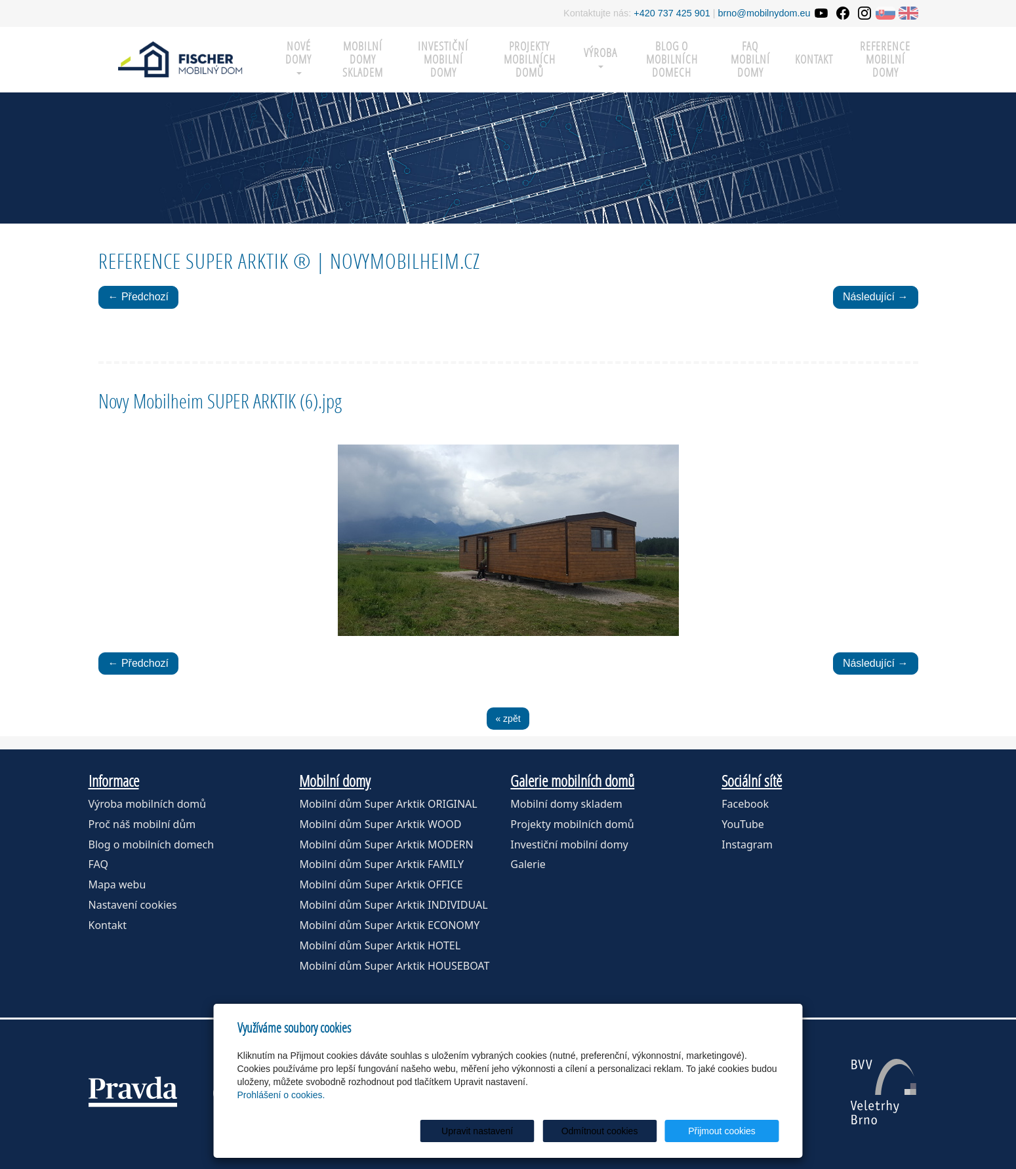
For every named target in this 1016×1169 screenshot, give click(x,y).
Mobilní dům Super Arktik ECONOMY (389, 925)
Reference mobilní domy (885, 59)
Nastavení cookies (133, 905)
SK (885, 13)
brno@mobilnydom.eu (764, 13)
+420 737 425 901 (672, 13)
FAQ (98, 864)
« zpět (507, 718)
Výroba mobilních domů (148, 804)
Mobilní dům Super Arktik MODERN (386, 844)
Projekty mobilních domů (530, 59)
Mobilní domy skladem (566, 804)
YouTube (742, 824)
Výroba (600, 56)
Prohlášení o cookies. (281, 1095)
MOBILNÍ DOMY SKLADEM (362, 59)
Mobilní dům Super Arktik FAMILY (381, 864)
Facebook (745, 804)
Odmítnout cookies (620, 1131)
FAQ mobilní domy (750, 59)
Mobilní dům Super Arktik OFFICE (380, 884)
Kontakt (814, 59)
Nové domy (298, 57)
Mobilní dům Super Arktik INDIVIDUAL (393, 905)
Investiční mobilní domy (443, 59)
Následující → (875, 296)
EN (908, 13)
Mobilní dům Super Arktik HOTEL (379, 945)
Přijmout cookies (729, 1131)
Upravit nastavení (512, 1131)
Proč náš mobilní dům (142, 824)
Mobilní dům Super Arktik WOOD (380, 824)
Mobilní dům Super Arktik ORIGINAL (388, 804)
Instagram (747, 844)
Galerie (528, 864)
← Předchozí (138, 296)
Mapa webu (117, 884)
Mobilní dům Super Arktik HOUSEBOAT (394, 966)
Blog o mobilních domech (672, 59)
